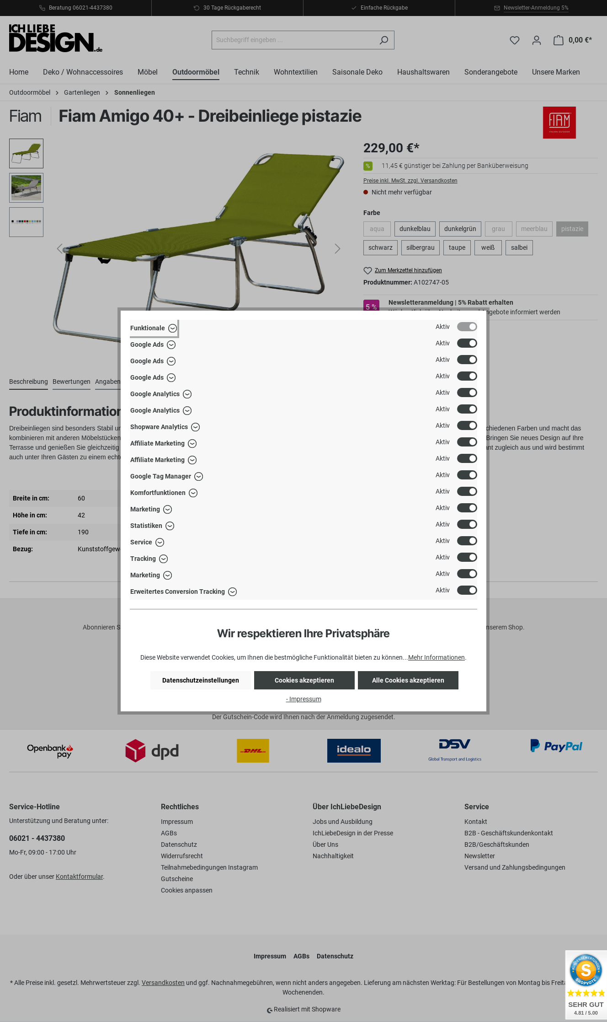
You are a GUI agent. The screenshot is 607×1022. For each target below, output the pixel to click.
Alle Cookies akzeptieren (408, 680)
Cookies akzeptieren (304, 680)
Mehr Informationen (436, 657)
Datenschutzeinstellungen (200, 680)
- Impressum (303, 699)
